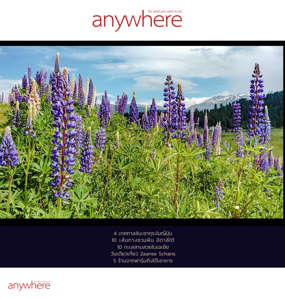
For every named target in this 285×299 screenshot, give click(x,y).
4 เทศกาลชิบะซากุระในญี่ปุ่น (143, 233)
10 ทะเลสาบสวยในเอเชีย (143, 247)
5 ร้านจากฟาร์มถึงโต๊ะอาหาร (143, 260)
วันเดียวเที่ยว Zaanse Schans (143, 253)
